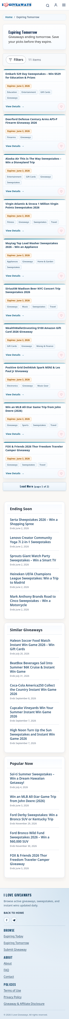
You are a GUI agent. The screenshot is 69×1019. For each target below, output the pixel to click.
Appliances (12, 261)
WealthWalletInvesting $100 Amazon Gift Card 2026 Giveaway (33, 329)
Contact (9, 977)
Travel (54, 222)
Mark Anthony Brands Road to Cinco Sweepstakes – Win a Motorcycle (33, 601)
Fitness (10, 222)
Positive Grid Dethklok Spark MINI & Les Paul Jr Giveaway (33, 369)
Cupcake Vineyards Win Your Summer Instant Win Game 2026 (31, 712)
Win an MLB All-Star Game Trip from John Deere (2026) (33, 408)
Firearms (11, 137)
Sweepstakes (13, 182)
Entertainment (29, 92)
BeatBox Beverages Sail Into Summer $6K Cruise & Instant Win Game (32, 667)
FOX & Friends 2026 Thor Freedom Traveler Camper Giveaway (34, 448)
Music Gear (42, 385)
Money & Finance (44, 346)
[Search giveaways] (47, 5)
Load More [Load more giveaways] (34, 486)
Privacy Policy (13, 997)
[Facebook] (7, 920)
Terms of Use (12, 990)
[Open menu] (64, 4)
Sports (25, 425)
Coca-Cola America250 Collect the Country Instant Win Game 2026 (33, 689)
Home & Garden (45, 261)
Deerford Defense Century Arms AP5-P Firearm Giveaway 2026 (31, 121)
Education (12, 92)
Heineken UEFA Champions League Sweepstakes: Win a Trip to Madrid (34, 578)
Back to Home (14, 913)
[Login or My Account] (55, 4)
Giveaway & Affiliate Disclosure (24, 1004)
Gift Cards (45, 92)
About (8, 963)
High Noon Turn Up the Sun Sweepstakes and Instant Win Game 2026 (32, 734)
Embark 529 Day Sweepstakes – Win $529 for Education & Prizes (33, 75)
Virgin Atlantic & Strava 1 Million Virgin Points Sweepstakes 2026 (32, 205)
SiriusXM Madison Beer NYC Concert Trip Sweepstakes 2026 (33, 290)
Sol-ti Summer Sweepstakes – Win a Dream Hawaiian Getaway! (32, 778)
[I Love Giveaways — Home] (16, 5)
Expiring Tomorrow (16, 943)
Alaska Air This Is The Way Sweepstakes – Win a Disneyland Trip (33, 160)
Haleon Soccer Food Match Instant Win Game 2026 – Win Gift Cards (32, 645)
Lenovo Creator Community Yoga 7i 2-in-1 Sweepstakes (31, 540)
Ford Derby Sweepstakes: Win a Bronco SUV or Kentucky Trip (33, 817)
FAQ (6, 970)
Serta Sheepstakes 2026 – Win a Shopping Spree (34, 522)
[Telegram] (14, 920)
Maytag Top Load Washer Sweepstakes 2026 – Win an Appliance (32, 245)
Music (25, 306)
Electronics (12, 385)
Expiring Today (13, 936)
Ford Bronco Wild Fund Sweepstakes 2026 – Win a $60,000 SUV (29, 837)
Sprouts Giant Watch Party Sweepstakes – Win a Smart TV (33, 558)
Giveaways (12, 97)
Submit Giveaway (15, 950)
